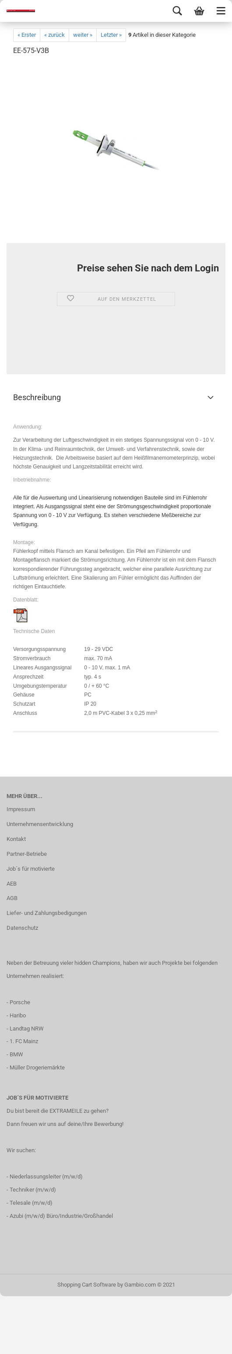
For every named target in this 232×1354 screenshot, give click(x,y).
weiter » (82, 35)
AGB (12, 898)
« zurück (54, 35)
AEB (12, 883)
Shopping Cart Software (86, 1284)
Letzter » (111, 35)
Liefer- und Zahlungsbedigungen (47, 913)
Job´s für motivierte (31, 868)
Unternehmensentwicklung (40, 824)
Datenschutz (22, 928)
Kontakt (16, 839)
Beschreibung (37, 397)
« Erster (27, 35)
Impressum (21, 809)
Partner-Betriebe (27, 854)
